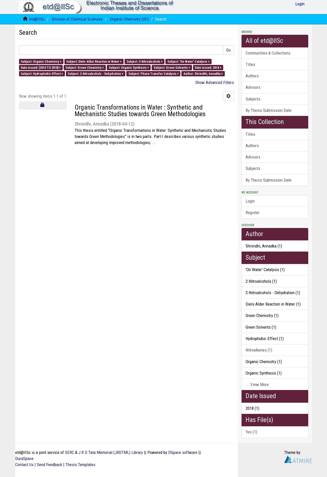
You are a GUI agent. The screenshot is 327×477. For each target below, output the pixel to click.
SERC (69, 452)
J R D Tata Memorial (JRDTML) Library (110, 452)
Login (250, 201)
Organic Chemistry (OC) (129, 19)
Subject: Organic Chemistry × (41, 61)
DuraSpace (24, 458)
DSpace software (182, 452)
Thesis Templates (80, 464)
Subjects (253, 98)
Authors (252, 75)
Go (228, 49)
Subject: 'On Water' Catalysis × (188, 61)
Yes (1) (251, 431)
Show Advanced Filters (214, 82)
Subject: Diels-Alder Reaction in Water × (94, 61)
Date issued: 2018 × (208, 67)
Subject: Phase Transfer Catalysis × (153, 74)
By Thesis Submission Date (268, 110)
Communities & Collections (268, 53)
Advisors (253, 87)
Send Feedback (49, 464)
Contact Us (24, 464)
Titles (250, 64)
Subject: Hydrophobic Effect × (42, 74)
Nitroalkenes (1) (259, 349)
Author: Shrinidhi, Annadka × (203, 74)
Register (253, 212)
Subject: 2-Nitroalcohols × (145, 61)
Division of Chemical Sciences (77, 19)
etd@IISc (37, 19)
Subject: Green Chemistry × (84, 67)
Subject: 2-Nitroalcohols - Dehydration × (95, 74)
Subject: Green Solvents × (172, 67)
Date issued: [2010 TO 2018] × (41, 67)
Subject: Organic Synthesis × (129, 67)
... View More (257, 384)
